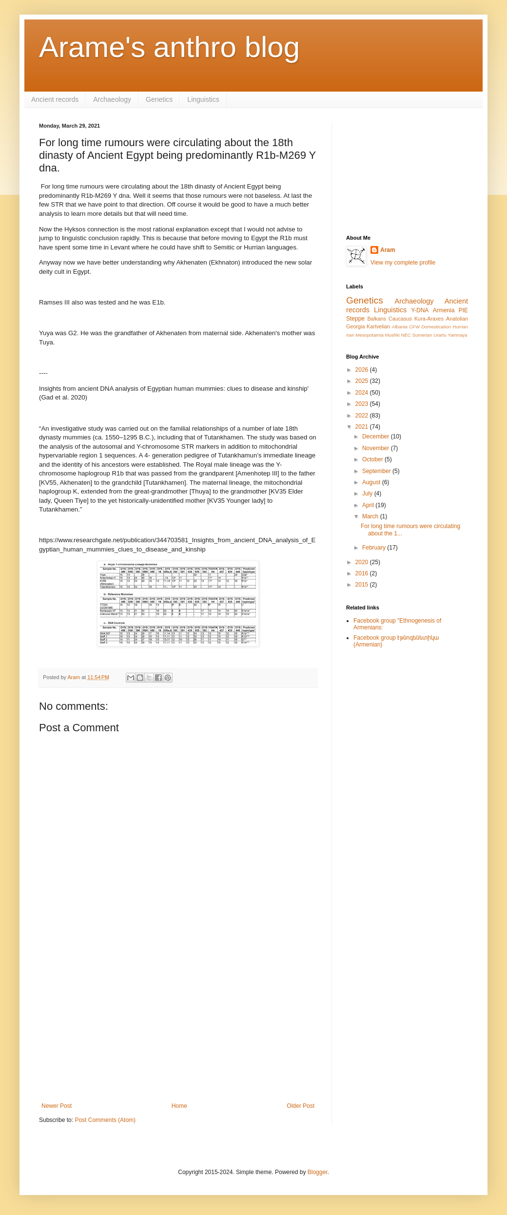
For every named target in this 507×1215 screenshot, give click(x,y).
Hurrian (460, 326)
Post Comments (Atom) (105, 1120)
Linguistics (203, 99)
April (368, 505)
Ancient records (54, 99)
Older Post (300, 1105)
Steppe (355, 318)
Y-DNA (420, 310)
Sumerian (422, 335)
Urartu (440, 335)
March (371, 516)
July (368, 493)
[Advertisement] (178, 1022)
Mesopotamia (369, 335)
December (376, 436)
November (376, 448)
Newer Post (56, 1105)
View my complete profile (402, 262)
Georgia (355, 326)
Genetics (159, 99)
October (373, 459)
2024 (362, 392)
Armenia (444, 310)
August (372, 482)
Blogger (318, 1172)
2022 (362, 415)
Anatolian (457, 319)
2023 (362, 403)
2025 (362, 381)
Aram (387, 250)
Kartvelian (378, 326)
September (377, 471)
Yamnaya (458, 335)
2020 (362, 562)
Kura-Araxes (429, 319)
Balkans (376, 319)
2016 (362, 573)
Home (179, 1105)
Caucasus (400, 319)
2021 (362, 426)
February (374, 547)
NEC (406, 335)
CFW (414, 326)
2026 (362, 369)
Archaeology (112, 99)
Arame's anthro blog (169, 47)
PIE (463, 310)
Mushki (392, 335)
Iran (350, 335)
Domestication (436, 326)
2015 (362, 584)
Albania (400, 326)
